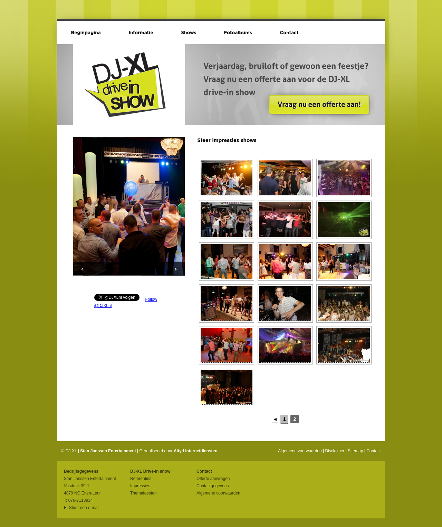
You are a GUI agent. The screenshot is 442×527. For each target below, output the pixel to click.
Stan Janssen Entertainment (108, 451)
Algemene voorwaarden (300, 451)
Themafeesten (143, 493)
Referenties (140, 478)
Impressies (140, 485)
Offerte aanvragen (213, 478)
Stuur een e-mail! (84, 507)
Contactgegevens (212, 485)
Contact (373, 451)
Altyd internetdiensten (196, 451)
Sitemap (355, 451)
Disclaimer (335, 451)
